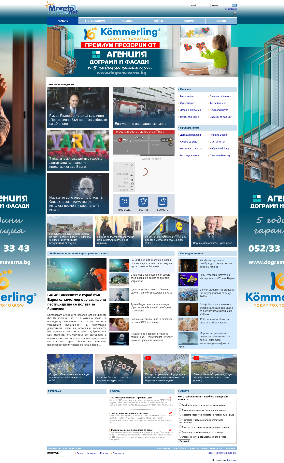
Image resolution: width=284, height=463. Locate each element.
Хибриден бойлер (218, 148)
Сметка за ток (216, 141)
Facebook (232, 460)
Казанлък (91, 453)
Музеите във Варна (190, 148)
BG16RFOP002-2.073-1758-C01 (222, 453)
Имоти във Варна (188, 117)
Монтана (104, 453)
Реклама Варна (217, 134)
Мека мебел (185, 96)
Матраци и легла (188, 155)
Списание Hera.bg (219, 155)
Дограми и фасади (189, 134)
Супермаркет (186, 103)
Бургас (79, 453)
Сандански (117, 453)
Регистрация (231, 9)
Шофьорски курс (218, 110)
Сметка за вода (187, 141)
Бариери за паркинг (220, 117)
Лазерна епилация (189, 110)
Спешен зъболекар (219, 96)
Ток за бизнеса (217, 103)
